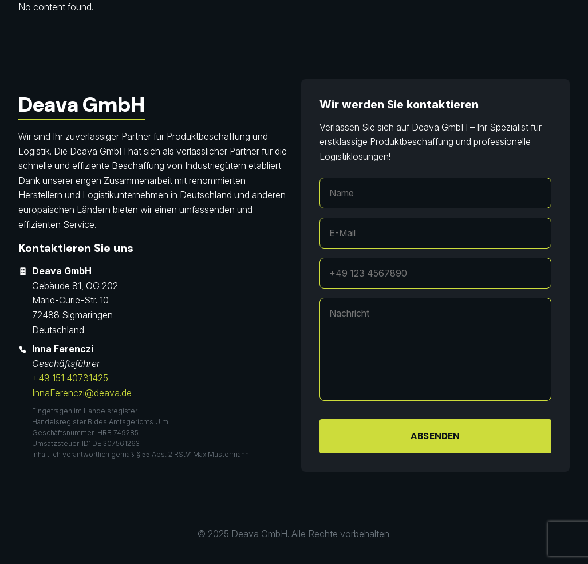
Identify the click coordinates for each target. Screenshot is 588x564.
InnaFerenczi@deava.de (82, 393)
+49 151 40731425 (70, 378)
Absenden (435, 436)
